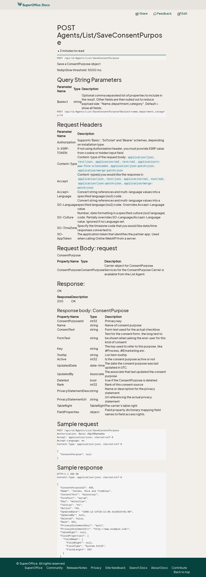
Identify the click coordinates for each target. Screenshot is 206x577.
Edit (182, 13)
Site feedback (115, 568)
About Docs (159, 568)
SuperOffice (33, 568)
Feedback (163, 13)
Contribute (179, 568)
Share (142, 13)
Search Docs (138, 568)
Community (54, 568)
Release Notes (77, 568)
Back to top (182, 572)
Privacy (96, 568)
